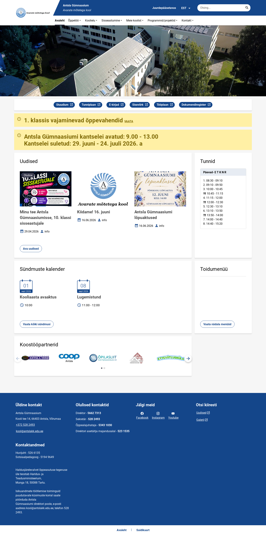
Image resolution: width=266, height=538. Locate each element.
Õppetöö (75, 20)
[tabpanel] (223, 198)
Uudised (201, 412)
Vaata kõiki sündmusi (36, 324)
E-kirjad (117, 105)
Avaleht (60, 20)
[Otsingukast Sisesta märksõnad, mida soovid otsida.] (223, 7)
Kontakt (188, 20)
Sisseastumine (112, 20)
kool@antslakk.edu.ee (29, 431)
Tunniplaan (92, 105)
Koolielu (91, 20)
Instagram (158, 415)
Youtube (173, 415)
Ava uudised (31, 248)
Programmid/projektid (163, 20)
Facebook (142, 415)
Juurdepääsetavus (164, 8)
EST (186, 8)
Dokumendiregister (196, 105)
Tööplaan (166, 105)
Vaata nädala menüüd (217, 324)
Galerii (200, 419)
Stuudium (65, 105)
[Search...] (247, 8)
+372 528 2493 (25, 424)
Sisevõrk (141, 105)
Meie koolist (135, 20)
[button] (188, 358)
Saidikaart (142, 530)
